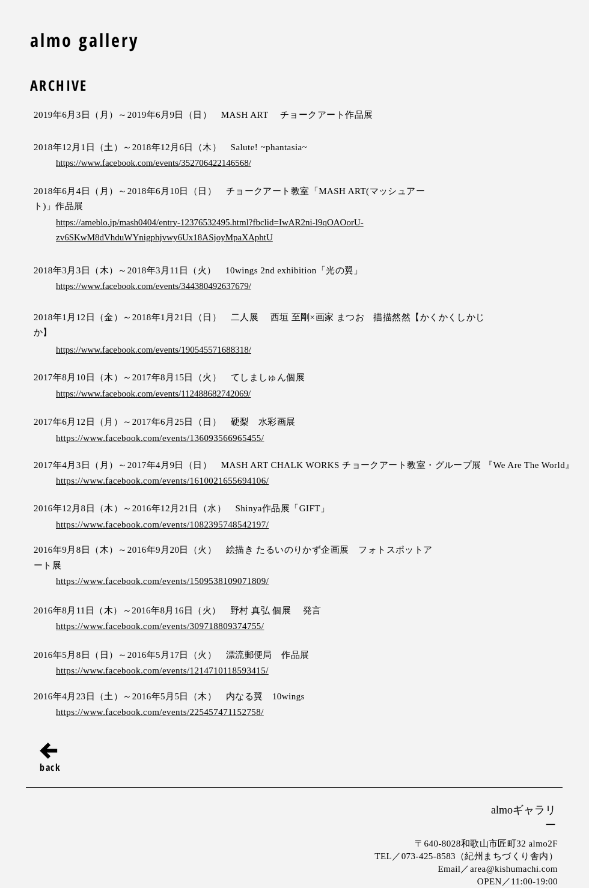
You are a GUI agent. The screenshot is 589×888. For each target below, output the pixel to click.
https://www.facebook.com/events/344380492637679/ (153, 286)
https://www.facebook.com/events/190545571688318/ (153, 349)
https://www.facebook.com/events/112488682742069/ (153, 393)
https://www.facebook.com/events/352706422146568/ (153, 163)
